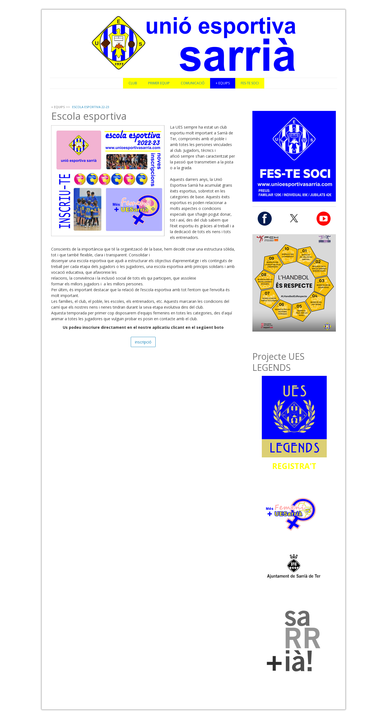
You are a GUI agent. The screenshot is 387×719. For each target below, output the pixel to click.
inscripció (143, 342)
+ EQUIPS (223, 83)
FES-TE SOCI (250, 83)
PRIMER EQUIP (159, 83)
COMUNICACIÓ (193, 83)
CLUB (133, 83)
